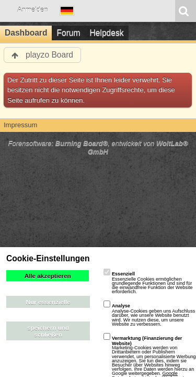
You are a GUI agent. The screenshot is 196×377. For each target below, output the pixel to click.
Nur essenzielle (48, 301)
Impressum (20, 125)
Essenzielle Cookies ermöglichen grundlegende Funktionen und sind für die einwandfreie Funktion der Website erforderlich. (148, 283)
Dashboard (26, 32)
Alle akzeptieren (48, 275)
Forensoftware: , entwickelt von (98, 147)
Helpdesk (107, 32)
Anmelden (32, 10)
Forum (68, 32)
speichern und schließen (48, 331)
